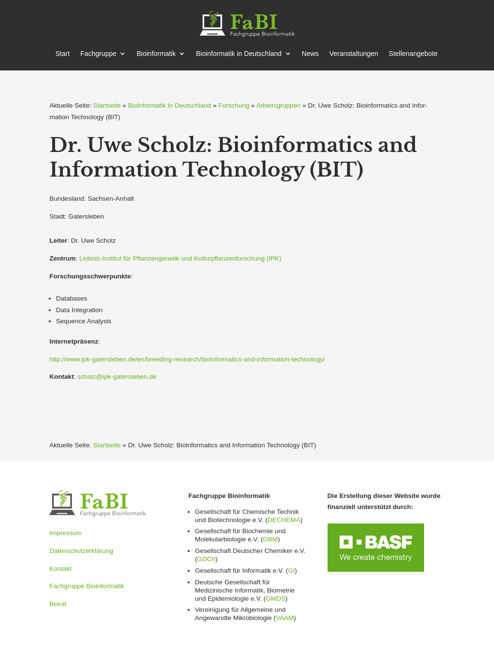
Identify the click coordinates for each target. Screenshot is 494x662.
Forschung (234, 105)
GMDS (276, 598)
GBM (270, 539)
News (310, 53)
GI (291, 570)
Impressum (65, 533)
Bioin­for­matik (156, 53)
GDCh (206, 559)
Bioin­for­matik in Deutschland (238, 53)
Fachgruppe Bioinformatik (86, 586)
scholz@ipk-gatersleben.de (117, 376)
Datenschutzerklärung (81, 550)
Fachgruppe (99, 53)
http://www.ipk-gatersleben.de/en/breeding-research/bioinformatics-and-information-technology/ (187, 359)
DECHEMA (284, 520)
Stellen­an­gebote (413, 53)
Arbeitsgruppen (278, 105)
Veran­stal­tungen (353, 53)
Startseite (107, 105)
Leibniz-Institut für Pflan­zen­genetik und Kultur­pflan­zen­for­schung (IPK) (180, 258)
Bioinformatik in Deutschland (169, 105)
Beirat (57, 603)
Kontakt (60, 568)
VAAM (285, 617)
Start (62, 53)
